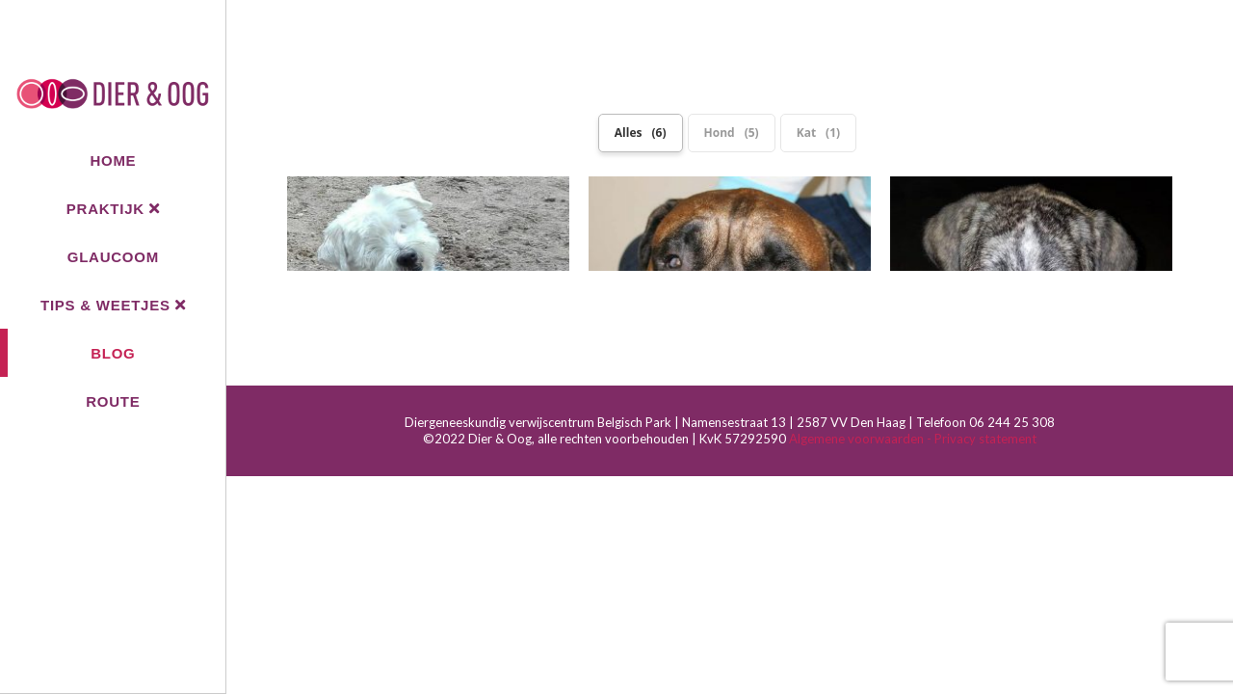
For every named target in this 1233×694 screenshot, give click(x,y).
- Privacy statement (981, 379)
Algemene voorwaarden (858, 379)
